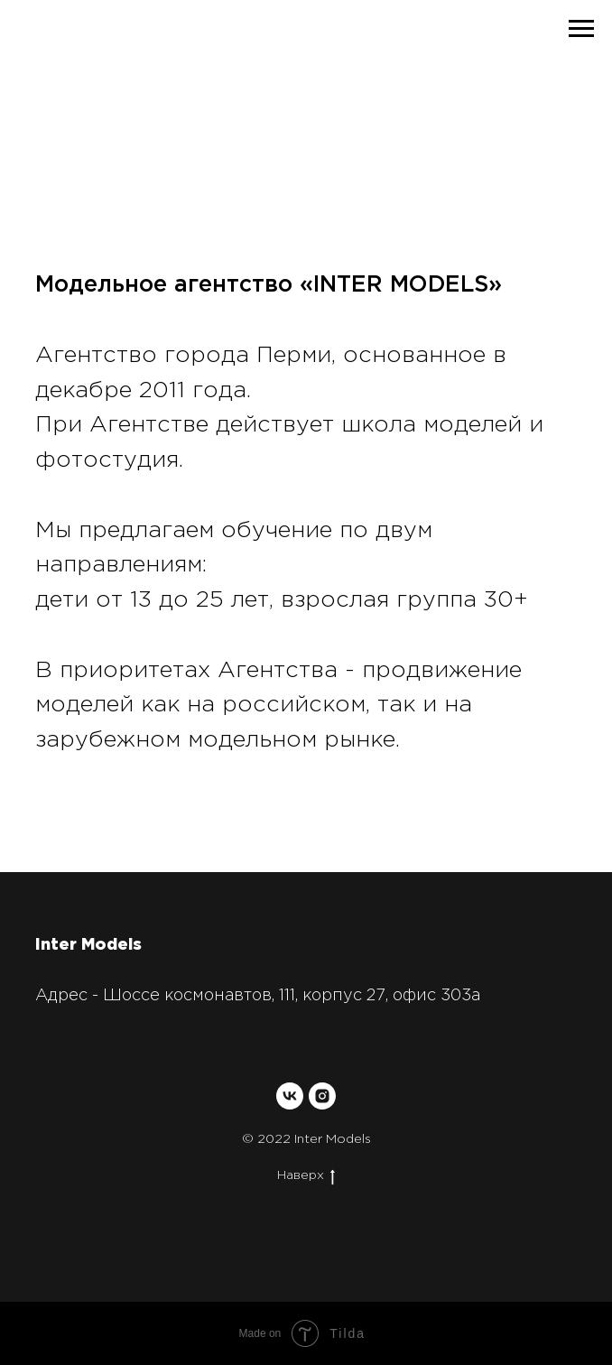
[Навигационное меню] (581, 29)
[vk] (289, 1096)
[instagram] (322, 1096)
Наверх (306, 1176)
